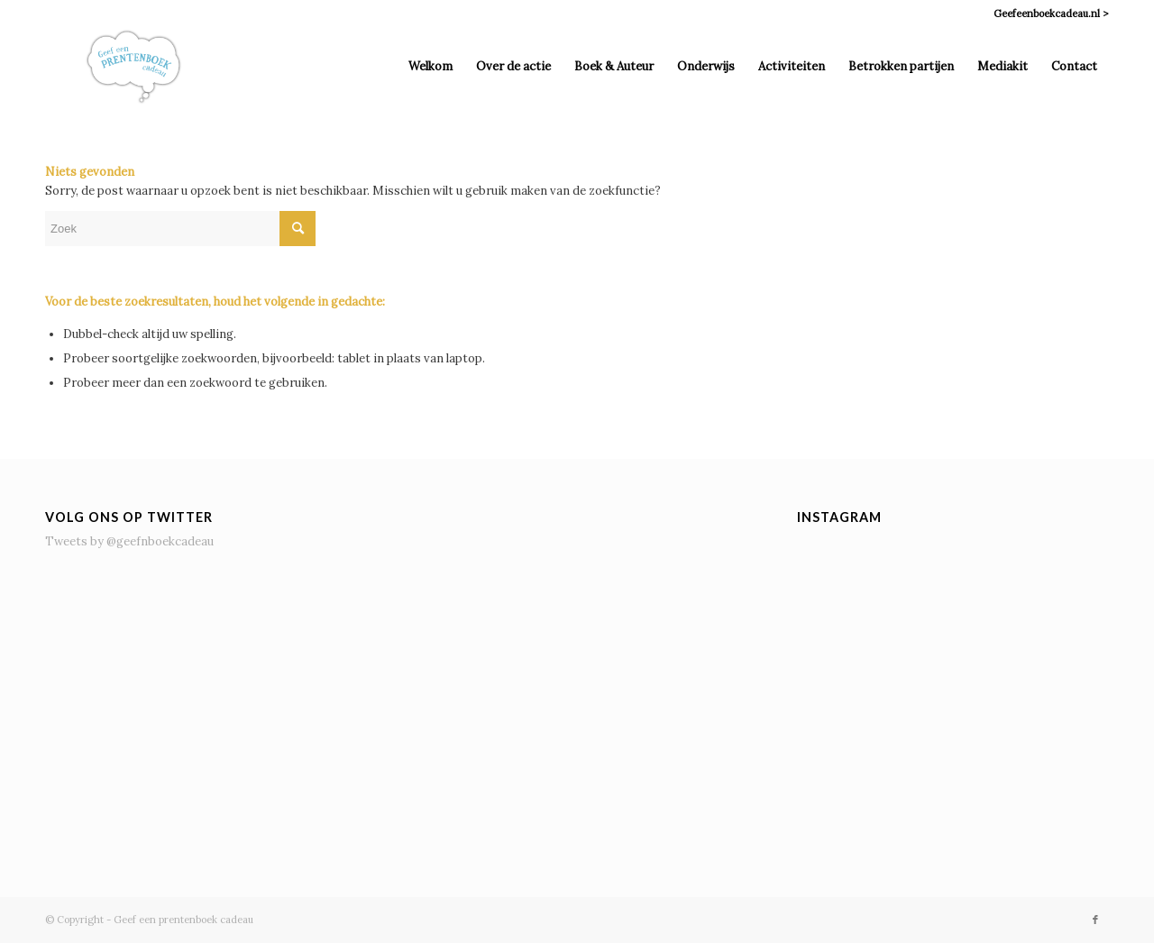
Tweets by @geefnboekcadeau (129, 541)
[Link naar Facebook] (1095, 919)
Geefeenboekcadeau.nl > (1051, 13)
